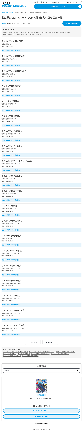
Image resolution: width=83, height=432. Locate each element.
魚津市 (16, 32)
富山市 (5, 32)
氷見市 (22, 32)
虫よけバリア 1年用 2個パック (40, 354)
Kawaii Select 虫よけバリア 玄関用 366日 (15, 352)
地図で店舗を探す (72, 23)
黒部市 (33, 32)
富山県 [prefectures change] (41, 370)
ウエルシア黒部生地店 (11, 266)
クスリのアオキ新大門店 (12, 41)
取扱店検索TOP (20, 6)
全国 (11, 12)
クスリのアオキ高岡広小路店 (14, 71)
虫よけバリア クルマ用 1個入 (60, 354)
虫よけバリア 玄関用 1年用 (30, 356)
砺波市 (38, 32)
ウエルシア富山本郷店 (11, 116)
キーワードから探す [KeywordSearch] (41, 411)
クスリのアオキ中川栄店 (12, 251)
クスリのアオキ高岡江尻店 (13, 310)
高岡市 (11, 32)
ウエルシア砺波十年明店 (12, 191)
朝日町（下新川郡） (36, 34)
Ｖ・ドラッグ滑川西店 (11, 236)
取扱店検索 (5, 12)
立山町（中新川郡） (9, 34)
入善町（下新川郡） (23, 34)
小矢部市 (44, 32)
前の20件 (32, 342)
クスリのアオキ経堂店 (11, 295)
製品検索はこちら (58, 6)
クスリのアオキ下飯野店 (12, 146)
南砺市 (51, 32)
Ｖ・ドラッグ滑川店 (10, 101)
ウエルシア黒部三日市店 (12, 221)
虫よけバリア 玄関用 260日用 (12, 356)
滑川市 (27, 32)
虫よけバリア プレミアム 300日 (65, 352)
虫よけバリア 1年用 (24, 354)
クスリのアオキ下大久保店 (13, 325)
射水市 (56, 32)
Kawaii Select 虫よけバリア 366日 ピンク (41, 352)
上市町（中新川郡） (66, 32)
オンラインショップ (75, 2)
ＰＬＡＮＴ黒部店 (9, 206)
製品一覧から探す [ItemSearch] (41, 417)
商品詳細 (41, 395)
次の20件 (50, 342)
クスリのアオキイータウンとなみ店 (17, 161)
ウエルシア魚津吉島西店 (12, 176)
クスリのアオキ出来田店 (12, 131)
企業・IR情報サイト (42, 2)
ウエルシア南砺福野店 (11, 86)
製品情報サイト (57, 2)
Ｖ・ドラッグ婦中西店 (11, 281)
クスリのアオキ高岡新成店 (13, 56)
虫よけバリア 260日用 (9, 354)
